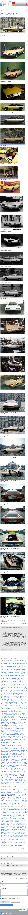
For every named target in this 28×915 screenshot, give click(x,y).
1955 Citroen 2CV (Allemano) (13, 791)
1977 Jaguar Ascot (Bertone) (17, 736)
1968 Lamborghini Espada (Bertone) (13, 710)
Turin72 (21, 14)
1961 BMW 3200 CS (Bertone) (18, 688)
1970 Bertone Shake (15, 716)
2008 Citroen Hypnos (13, 827)
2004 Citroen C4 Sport (18, 820)
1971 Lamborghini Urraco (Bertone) (13, 720)
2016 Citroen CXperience (16, 842)
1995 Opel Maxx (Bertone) (12, 757)
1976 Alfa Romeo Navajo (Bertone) (11, 734)
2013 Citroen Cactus (17, 833)
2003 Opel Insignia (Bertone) (19, 770)
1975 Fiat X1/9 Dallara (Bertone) (16, 733)
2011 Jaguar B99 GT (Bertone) (7, 780)
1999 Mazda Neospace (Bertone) (18, 763)
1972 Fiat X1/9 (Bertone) (20, 724)
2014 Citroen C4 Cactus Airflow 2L (14, 838)
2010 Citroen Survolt (16, 832)
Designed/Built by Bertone (14, 14)
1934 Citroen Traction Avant (16, 789)
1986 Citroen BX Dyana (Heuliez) (17, 802)
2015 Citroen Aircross (21, 841)
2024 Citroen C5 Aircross (10, 845)
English (26, 3)
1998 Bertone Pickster (17, 762)
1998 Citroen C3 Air (5, 812)
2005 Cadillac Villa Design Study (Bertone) (13, 772)
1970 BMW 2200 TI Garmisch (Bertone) (13, 716)
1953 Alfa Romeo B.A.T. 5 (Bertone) (13, 662)
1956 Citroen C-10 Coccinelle (10, 792)
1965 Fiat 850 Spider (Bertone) (17, 697)
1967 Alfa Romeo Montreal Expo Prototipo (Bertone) (14, 703)
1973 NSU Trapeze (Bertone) (13, 727)
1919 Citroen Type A (5, 788)
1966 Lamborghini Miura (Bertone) (16, 701)
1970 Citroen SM (13, 794)
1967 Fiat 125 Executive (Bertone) (14, 704)
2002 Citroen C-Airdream (18, 817)
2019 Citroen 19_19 (12, 843)
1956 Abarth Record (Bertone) (14, 677)
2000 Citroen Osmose (5, 815)
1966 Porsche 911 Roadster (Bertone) (9, 702)
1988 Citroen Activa (16, 805)
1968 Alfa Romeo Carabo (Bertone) (11, 708)
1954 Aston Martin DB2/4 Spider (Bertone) (16, 672)
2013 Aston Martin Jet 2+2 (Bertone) (9, 782)
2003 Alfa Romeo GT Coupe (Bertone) (15, 768)
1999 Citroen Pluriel (22, 814)
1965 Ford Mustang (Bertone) (9, 699)
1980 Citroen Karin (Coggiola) (11, 798)
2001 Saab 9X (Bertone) (14, 766)
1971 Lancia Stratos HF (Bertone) (12, 721)
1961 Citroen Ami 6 (4, 794)
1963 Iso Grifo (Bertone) (12, 696)
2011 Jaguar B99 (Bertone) (19, 779)
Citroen (8, 14)
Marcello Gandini (8, 15)
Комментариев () (24, 623)
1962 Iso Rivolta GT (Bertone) (12, 691)
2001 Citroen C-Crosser (14, 815)
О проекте (2, 910)
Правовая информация (9, 910)
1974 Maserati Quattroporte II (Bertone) (15, 730)
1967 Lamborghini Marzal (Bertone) (16, 707)
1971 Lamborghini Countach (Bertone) (13, 720)
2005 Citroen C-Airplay (7, 821)
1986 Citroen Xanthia (13, 803)
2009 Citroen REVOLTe (11, 829)
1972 (6, 14)
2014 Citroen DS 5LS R (12, 841)
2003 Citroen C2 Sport (17, 818)
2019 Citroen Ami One (20, 843)
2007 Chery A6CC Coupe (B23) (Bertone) (10, 774)
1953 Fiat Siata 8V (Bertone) (12, 667)
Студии (3, 14)
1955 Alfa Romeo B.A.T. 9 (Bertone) (10, 674)
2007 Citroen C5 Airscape (15, 824)
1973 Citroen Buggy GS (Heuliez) (20, 795)
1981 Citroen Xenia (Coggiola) (15, 799)
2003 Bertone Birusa (5, 770)
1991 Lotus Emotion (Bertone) (15, 750)
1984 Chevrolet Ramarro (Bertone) (16, 744)
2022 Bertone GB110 (21, 782)
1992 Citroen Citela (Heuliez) (8, 808)
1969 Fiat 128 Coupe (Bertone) (19, 714)
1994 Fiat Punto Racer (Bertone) (14, 754)
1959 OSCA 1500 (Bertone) (8, 684)
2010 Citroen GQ (11, 830)
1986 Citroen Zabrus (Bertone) (10, 745)
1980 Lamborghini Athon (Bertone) (16, 739)
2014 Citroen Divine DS (8, 839)
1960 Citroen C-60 (22, 792)
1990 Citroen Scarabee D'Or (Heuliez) (18, 806)
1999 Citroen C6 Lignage (11, 814)
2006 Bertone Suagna (21, 773)
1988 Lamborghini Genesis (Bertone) (11, 746)
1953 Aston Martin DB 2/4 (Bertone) (9, 665)
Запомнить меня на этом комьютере (8, 896)
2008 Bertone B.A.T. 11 (19, 776)
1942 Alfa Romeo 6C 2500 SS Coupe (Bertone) (11, 660)
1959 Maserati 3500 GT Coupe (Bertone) (18, 682)
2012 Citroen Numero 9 (8, 833)
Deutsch (26, 4)
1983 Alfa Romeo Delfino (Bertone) (11, 743)
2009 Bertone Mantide (7, 777)
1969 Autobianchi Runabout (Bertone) (11, 712)
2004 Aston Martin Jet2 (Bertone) (10, 771)
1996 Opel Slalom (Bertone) (8, 760)
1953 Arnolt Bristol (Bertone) (21, 663)
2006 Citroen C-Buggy (13, 823)
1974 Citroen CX (5, 797)
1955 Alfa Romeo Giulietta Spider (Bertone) (13, 674)
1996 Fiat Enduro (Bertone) (18, 759)
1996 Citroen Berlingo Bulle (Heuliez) (14, 809)
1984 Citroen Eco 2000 (18, 800)
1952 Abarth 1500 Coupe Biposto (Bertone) (12, 661)
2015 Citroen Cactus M (5, 842)
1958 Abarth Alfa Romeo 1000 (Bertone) (14, 681)
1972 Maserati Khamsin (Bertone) (10, 725)
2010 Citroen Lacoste (19, 830)
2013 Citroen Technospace (15, 835)
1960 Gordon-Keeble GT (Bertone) (18, 685)
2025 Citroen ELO (18, 845)
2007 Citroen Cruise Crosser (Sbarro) (16, 826)
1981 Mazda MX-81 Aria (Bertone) (10, 741)
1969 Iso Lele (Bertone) (6, 716)
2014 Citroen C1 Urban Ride (13, 836)
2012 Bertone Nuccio (21, 780)
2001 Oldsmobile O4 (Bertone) (15, 765)
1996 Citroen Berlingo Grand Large (20, 811)
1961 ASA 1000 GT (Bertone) (8, 687)
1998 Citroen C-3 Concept (14, 812)
